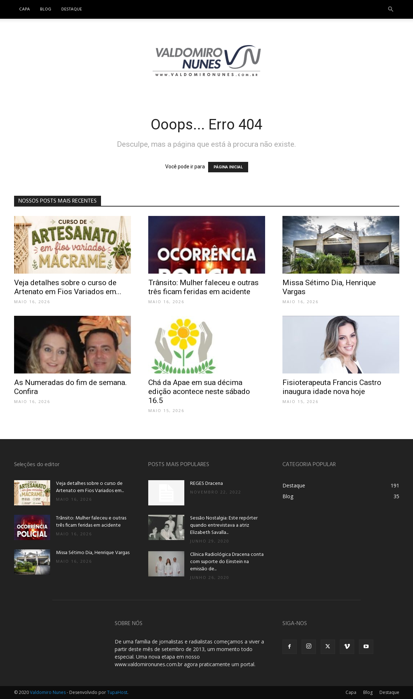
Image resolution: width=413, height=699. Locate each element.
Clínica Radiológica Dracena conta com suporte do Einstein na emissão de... (227, 561)
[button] (390, 9)
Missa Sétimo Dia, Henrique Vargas (92, 553)
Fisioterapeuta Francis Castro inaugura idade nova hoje (331, 387)
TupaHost (117, 692)
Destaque (71, 9)
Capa (24, 9)
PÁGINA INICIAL (228, 167)
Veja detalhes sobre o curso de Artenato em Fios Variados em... (68, 287)
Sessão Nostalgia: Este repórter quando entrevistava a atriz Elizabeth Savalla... (224, 525)
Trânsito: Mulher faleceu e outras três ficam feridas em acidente (203, 287)
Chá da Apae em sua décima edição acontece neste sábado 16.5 (199, 391)
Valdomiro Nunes (48, 692)
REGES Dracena (206, 483)
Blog (45, 9)
